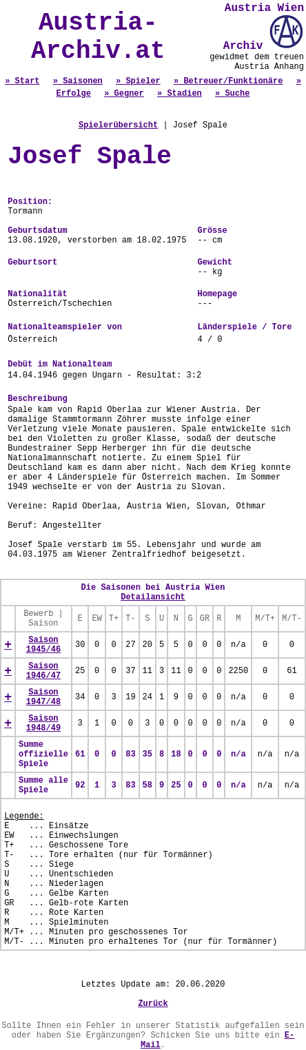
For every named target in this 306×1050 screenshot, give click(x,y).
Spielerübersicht (118, 125)
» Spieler (138, 81)
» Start (22, 81)
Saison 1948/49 (43, 723)
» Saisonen (78, 81)
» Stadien (179, 94)
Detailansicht (153, 597)
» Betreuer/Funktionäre (228, 81)
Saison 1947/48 (43, 697)
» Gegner (124, 94)
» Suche (232, 94)
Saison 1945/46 (43, 645)
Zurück (152, 1004)
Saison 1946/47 (43, 671)
